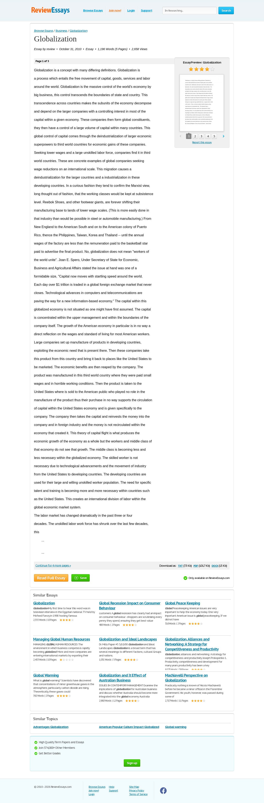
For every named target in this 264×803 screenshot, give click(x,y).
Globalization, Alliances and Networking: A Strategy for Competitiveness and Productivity (192, 644)
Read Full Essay (51, 578)
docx (215, 565)
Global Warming (46, 675)
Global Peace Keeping (182, 603)
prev (180, 136)
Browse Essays (93, 10)
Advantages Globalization (50, 727)
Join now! (115, 10)
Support (146, 10)
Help (111, 787)
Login (131, 10)
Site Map (134, 787)
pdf (195, 565)
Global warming (175, 727)
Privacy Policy (136, 790)
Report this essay (201, 142)
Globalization (44, 603)
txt (180, 565)
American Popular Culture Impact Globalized (129, 727)
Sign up (132, 763)
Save (80, 578)
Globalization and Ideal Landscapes (128, 639)
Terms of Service (138, 794)
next (224, 136)
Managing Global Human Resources (61, 639)
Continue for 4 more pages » (53, 565)
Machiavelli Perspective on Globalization (186, 678)
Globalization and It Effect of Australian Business (122, 678)
